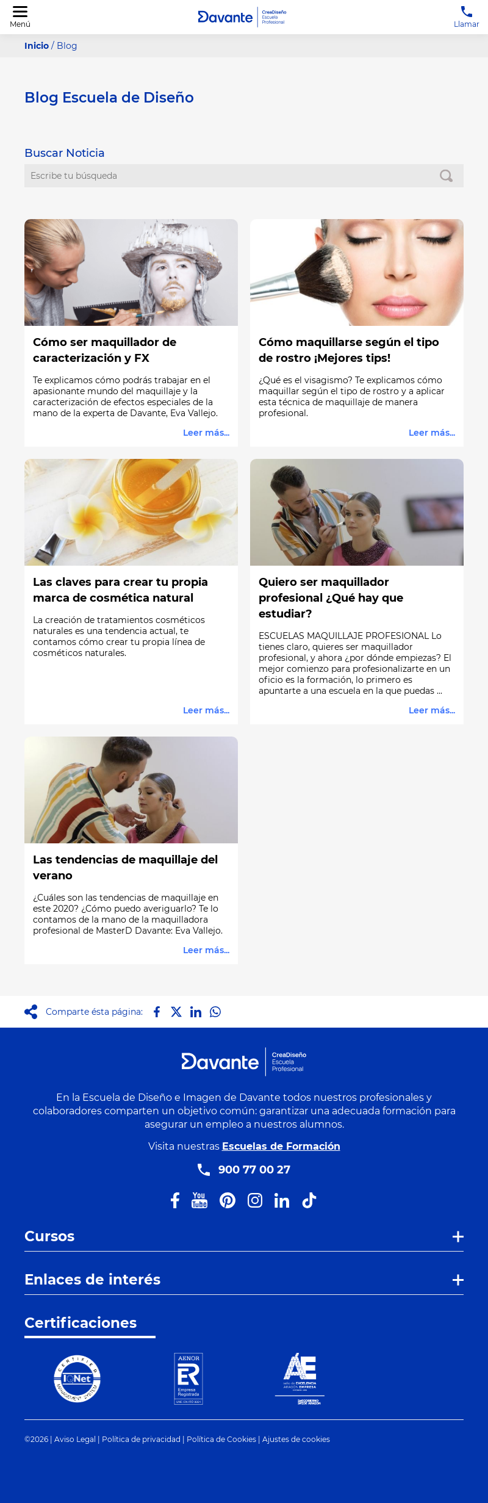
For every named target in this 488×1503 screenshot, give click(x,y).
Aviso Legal (75, 1439)
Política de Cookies (221, 1439)
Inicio (36, 45)
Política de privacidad (141, 1439)
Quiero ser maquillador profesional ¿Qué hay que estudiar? (331, 598)
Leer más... (206, 432)
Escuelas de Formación (281, 1146)
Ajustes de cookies (296, 1439)
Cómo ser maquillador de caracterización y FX (104, 350)
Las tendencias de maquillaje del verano (125, 867)
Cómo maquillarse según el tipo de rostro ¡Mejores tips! (349, 350)
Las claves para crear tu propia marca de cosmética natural (120, 590)
